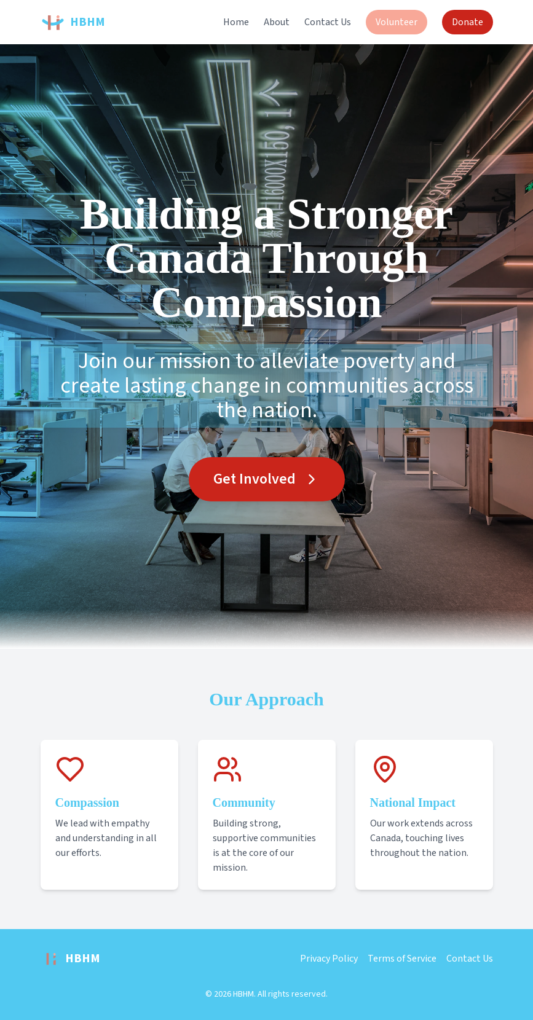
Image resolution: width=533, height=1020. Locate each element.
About (277, 22)
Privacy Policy (329, 958)
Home (236, 22)
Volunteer (396, 22)
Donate (467, 22)
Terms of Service (402, 958)
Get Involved (266, 479)
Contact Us (327, 22)
